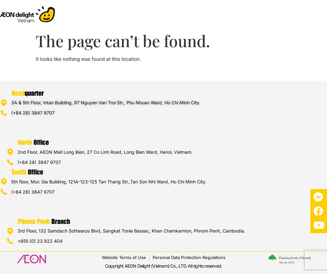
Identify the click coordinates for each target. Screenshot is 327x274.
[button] (321, 11)
